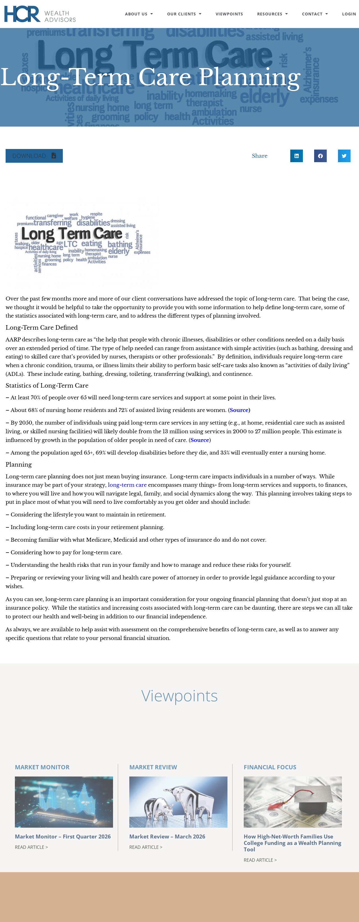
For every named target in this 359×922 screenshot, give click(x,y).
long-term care (127, 485)
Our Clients (184, 14)
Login (349, 14)
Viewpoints (229, 14)
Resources (272, 14)
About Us (139, 14)
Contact (315, 14)
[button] (34, 156)
